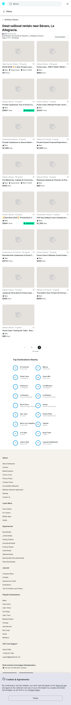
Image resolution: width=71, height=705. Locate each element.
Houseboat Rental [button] (9, 543)
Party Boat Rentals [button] (9, 562)
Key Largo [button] (6, 630)
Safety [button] (5, 520)
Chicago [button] (5, 623)
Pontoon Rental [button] (8, 547)
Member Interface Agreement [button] (13, 490)
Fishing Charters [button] (8, 539)
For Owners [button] (7, 513)
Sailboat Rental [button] (8, 554)
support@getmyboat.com (11, 657)
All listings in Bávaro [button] (10, 19)
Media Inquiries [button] (8, 471)
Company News (8, 574)
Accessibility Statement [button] (11, 486)
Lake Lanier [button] (7, 604)
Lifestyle (5, 577)
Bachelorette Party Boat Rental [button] (13, 558)
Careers (5, 467)
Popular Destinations (11, 595)
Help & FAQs (7, 649)
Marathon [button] (6, 637)
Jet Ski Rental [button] (7, 536)
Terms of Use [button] (60, 685)
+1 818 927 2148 (8, 653)
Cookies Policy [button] (8, 482)
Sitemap (5, 493)
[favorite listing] (33, 64)
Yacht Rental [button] (7, 550)
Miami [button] (4, 600)
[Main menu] (67, 4)
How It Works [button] (7, 509)
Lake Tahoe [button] (7, 608)
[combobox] (34, 4)
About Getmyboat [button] (9, 464)
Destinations (7, 585)
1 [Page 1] (31, 347)
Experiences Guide (9, 581)
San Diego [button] (6, 611)
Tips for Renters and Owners (13, 588)
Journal (6, 568)
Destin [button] (5, 634)
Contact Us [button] (6, 497)
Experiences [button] (8, 526)
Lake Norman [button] (7, 626)
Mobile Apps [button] (7, 516)
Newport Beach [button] (8, 619)
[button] (6, 36)
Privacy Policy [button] (34, 690)
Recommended (61, 37)
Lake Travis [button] (7, 615)
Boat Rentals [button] (7, 532)
